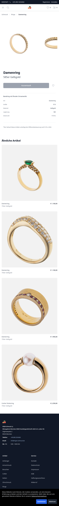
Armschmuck (6, 465)
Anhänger (5, 461)
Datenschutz (35, 465)
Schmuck (5, 14)
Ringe (13, 14)
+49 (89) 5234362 (18, 2)
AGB (32, 474)
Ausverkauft (26, 85)
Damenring (5, 204)
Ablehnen (52, 502)
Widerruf (34, 482)
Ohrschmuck (6, 482)
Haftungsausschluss (38, 478)
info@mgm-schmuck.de (18, 441)
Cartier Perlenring (8, 403)
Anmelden (54, 2)
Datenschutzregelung (39, 496)
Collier (4, 474)
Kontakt (33, 461)
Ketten (4, 478)
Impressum (35, 469)
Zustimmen (41, 502)
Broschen (5, 469)
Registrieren (46, 2)
